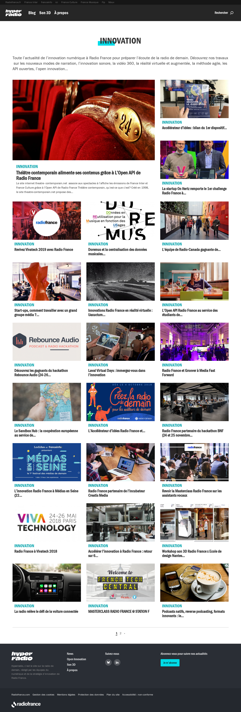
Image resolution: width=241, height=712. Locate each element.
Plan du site (113, 694)
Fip (103, 2)
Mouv (111, 2)
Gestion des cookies (43, 694)
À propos (61, 12)
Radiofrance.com (20, 694)
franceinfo (46, 2)
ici (56, 2)
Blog (32, 12)
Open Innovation (76, 659)
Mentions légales (66, 694)
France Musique (89, 2)
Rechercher (224, 13)
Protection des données (91, 694)
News (70, 654)
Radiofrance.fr (13, 2)
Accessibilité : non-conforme (137, 694)
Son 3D (45, 12)
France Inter (31, 2)
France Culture (69, 2)
